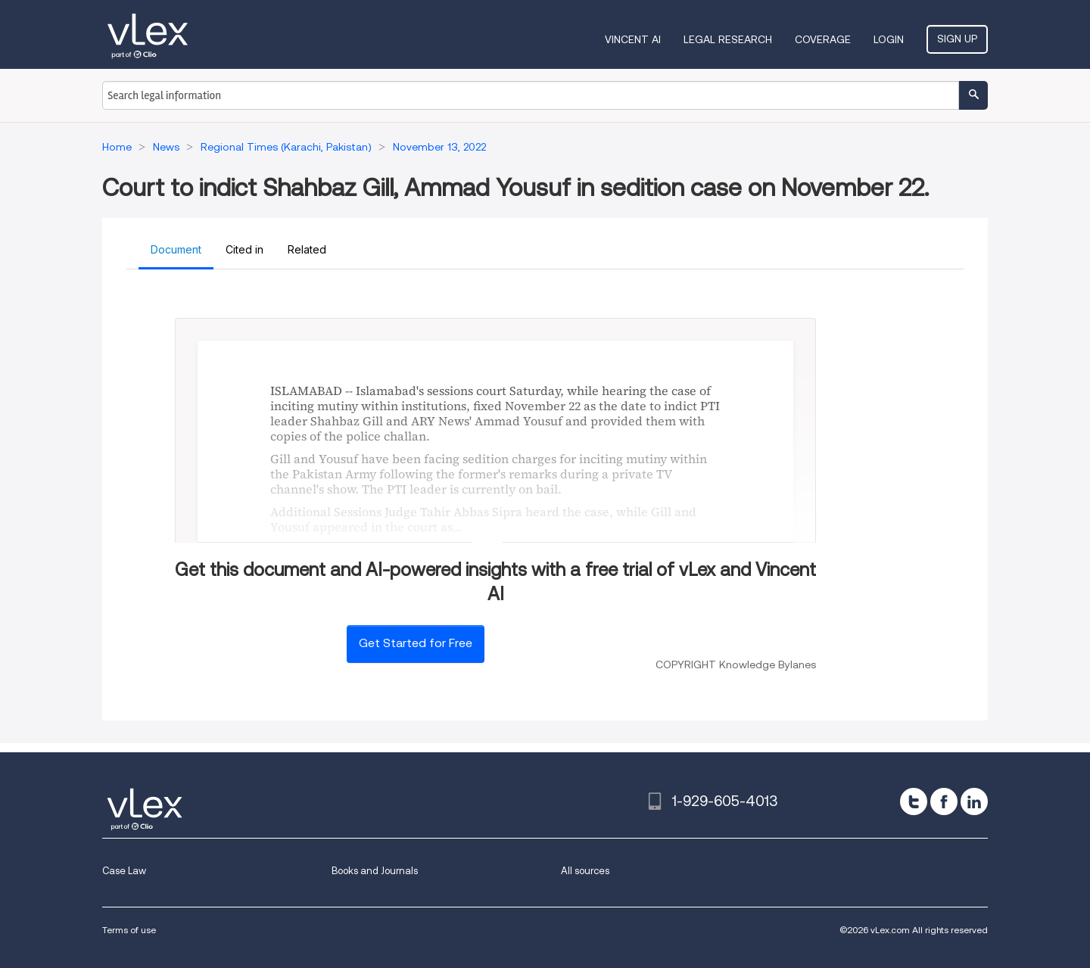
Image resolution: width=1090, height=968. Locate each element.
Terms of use (129, 930)
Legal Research (728, 39)
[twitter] (913, 801)
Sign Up (957, 39)
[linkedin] (974, 801)
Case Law (124, 870)
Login (889, 39)
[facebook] (944, 801)
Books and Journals (375, 870)
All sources (585, 870)
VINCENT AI (633, 39)
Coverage (823, 39)
